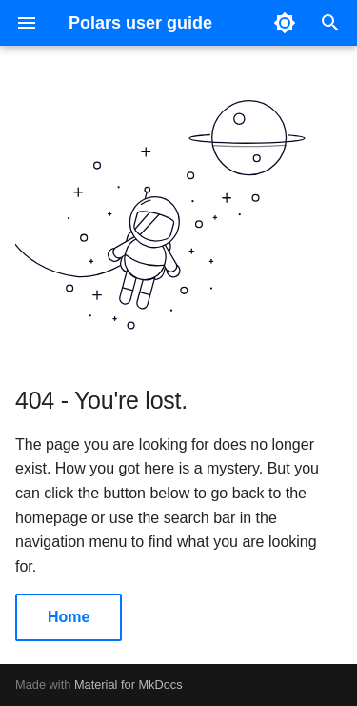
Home (68, 617)
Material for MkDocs (128, 684)
